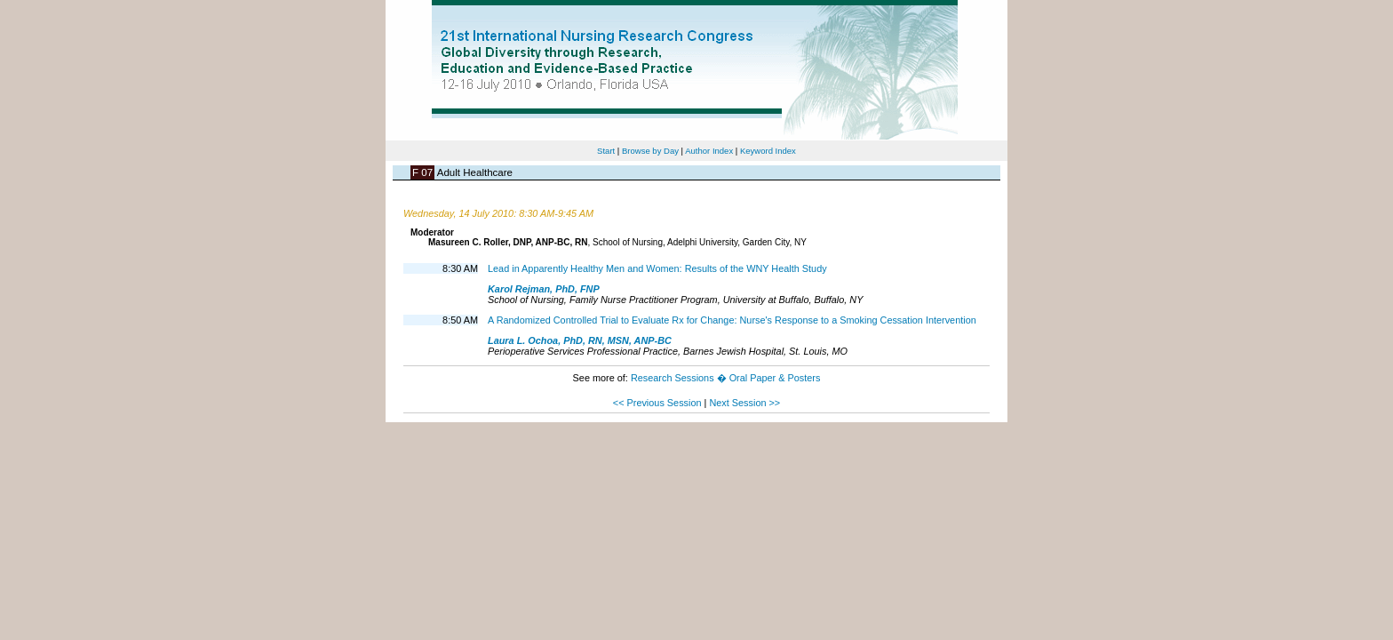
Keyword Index (768, 151)
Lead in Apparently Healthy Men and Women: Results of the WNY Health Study (657, 268)
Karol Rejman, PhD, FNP (544, 289)
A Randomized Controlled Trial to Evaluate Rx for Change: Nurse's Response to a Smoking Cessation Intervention (732, 320)
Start (606, 151)
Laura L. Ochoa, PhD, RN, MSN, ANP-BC (580, 340)
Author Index (709, 151)
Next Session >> (744, 402)
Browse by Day (650, 151)
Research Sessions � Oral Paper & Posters (725, 377)
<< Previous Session (657, 402)
